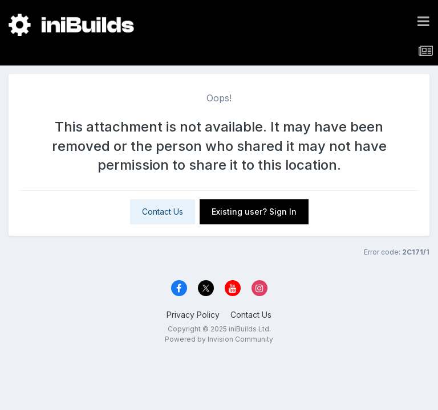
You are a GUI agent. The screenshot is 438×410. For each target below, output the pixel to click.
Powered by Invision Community (219, 339)
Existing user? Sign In (254, 211)
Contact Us (162, 211)
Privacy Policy (193, 314)
